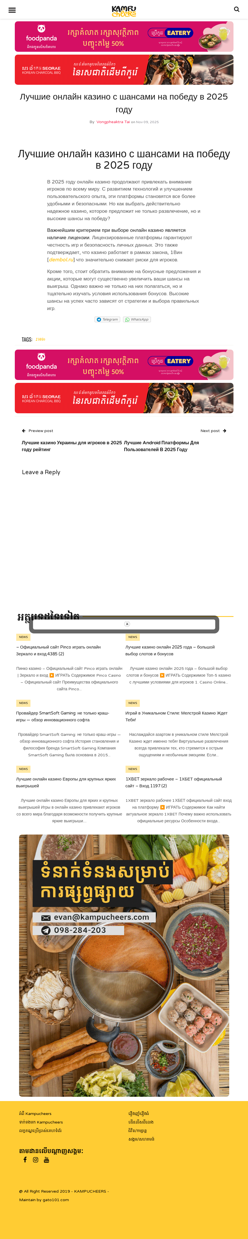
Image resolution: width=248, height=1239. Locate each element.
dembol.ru (61, 260)
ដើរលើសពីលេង (140, 1122)
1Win (40, 339)
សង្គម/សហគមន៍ (141, 1139)
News (23, 637)
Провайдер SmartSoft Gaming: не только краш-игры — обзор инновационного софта (63, 716)
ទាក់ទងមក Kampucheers (41, 1122)
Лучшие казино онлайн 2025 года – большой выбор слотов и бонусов (170, 650)
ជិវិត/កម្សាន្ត (137, 1130)
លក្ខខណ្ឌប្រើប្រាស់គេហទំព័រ (40, 1130)
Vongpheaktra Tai (113, 121)
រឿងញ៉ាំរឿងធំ (138, 1113)
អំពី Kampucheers (35, 1113)
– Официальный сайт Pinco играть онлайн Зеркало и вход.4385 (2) (58, 650)
